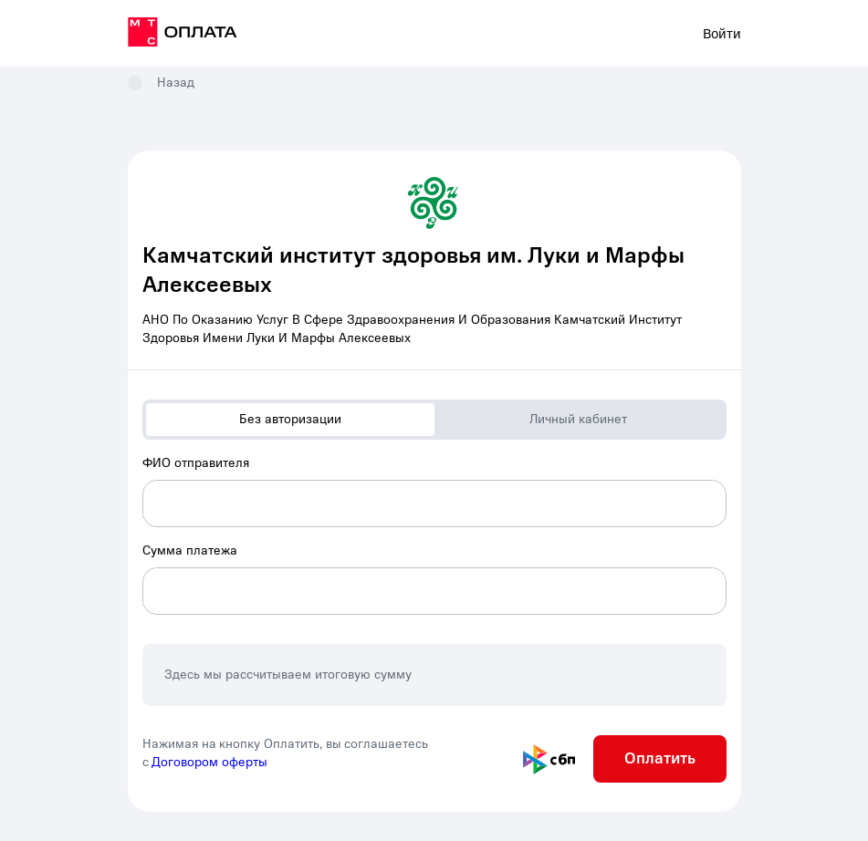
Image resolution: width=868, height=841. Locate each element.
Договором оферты (209, 762)
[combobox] (434, 490)
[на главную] (182, 34)
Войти (722, 34)
